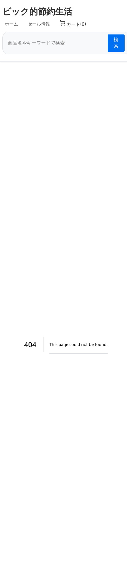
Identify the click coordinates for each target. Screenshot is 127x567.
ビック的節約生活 (37, 11)
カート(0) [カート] (72, 23)
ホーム (11, 24)
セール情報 (39, 24)
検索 (116, 42)
